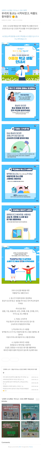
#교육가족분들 (21, 36)
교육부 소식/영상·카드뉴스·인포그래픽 (14, 10)
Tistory (31, 447)
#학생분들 (11, 36)
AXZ (20, 447)
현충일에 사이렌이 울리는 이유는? (12, 386)
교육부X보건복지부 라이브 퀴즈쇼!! (12, 379)
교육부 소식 (6, 369)
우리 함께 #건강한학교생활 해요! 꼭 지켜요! (14, 377)
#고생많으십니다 (32, 36)
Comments (6, 442)
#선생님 (5, 36)
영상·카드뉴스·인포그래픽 (19, 369)
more (37, 399)
